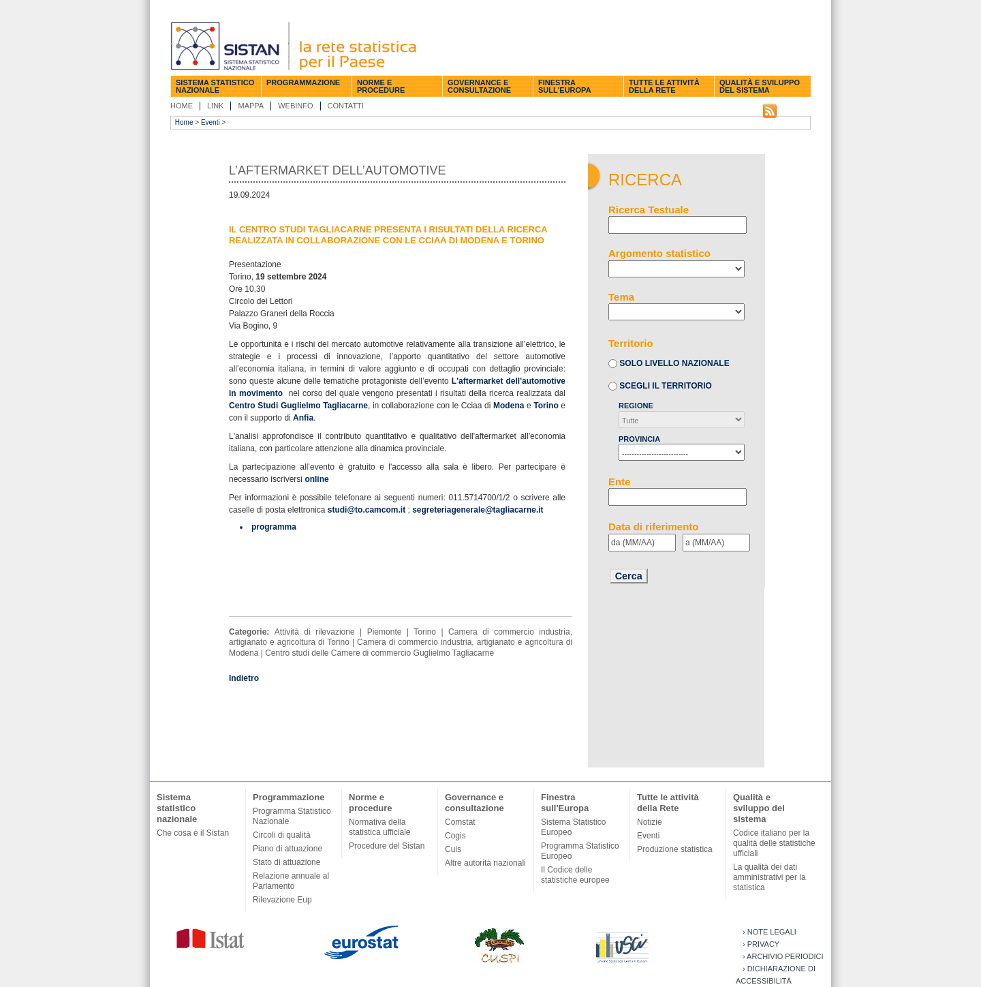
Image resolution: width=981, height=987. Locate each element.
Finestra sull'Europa (564, 86)
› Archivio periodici (783, 956)
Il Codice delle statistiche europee (575, 875)
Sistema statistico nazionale (215, 86)
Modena (508, 405)
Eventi (210, 122)
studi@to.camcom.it (366, 510)
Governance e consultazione (479, 86)
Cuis (453, 849)
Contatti (346, 106)
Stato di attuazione (286, 862)
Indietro (244, 678)
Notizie (649, 822)
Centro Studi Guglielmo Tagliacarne (298, 405)
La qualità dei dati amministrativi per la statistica (769, 877)
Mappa (251, 106)
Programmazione (303, 82)
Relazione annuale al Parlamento (291, 881)
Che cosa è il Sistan (193, 833)
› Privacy (761, 944)
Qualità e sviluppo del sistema (759, 86)
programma (273, 527)
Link (215, 106)
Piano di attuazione (287, 848)
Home (181, 106)
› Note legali (769, 932)
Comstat (460, 822)
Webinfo (295, 106)
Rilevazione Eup (282, 900)
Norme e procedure (381, 86)
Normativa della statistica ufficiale (380, 827)
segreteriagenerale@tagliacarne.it (477, 510)
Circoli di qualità (282, 835)
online (316, 479)
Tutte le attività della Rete (664, 86)
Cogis (455, 835)
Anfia (303, 418)
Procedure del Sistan (386, 846)
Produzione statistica (675, 849)
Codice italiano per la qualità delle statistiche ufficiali (774, 843)
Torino (545, 405)
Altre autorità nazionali (485, 863)
